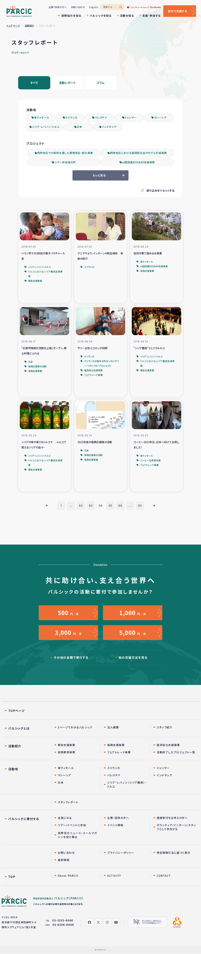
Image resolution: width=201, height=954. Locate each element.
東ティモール (41, 118)
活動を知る (127, 16)
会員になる (65, 818)
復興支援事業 (116, 745)
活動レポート (67, 83)
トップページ (13, 25)
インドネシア (109, 127)
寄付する (177, 11)
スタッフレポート (68, 803)
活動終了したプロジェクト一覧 (176, 753)
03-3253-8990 (62, 921)
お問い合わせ (78, 7)
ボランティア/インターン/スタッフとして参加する (176, 827)
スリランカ (71, 118)
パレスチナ (101, 118)
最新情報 (63, 860)
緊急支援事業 (66, 745)
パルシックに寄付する (23, 819)
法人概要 (113, 728)
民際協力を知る (71, 16)
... (70, 506)
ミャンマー (130, 118)
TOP (11, 877)
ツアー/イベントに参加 (72, 825)
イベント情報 (115, 825)
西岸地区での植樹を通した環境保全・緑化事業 (65, 153)
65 (110, 506)
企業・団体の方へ (57, 7)
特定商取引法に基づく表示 (173, 853)
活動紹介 (29, 25)
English (93, 7)
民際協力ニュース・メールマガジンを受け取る (77, 835)
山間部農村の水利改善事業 (138, 163)
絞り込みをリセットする (161, 191)
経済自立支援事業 (168, 745)
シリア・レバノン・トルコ (45, 127)
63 (91, 506)
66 (120, 506)
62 (81, 506)
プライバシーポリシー (120, 853)
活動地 (13, 769)
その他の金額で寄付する (71, 658)
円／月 (68, 613)
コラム (100, 83)
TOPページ (16, 711)
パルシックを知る (100, 16)
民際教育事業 (66, 753)
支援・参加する (151, 16)
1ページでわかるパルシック (75, 728)
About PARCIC (68, 876)
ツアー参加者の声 (65, 163)
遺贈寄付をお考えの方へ (172, 818)
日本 (79, 127)
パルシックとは (19, 729)
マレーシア (160, 118)
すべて (34, 83)
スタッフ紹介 (164, 728)
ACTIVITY (114, 876)
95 (140, 506)
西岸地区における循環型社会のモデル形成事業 (138, 153)
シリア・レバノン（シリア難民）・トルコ (127, 785)
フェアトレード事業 (119, 753)
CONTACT (164, 876)
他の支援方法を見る (132, 658)
